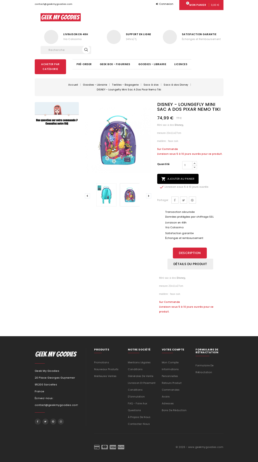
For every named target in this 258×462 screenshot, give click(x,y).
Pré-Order (84, 64)
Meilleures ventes (105, 376)
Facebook (38, 421)
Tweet (183, 200)
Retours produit (172, 382)
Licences (180, 64)
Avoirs (166, 396)
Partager (174, 200)
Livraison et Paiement (142, 382)
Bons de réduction (174, 410)
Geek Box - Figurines (115, 64)
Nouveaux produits (106, 369)
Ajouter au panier (178, 179)
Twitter (45, 421)
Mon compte (170, 362)
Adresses (168, 403)
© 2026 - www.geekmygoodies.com (199, 447)
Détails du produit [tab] (190, 263)
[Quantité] (187, 165)
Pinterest (192, 200)
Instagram (61, 421)
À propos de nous (139, 417)
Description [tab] (190, 253)
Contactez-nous (139, 423)
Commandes (171, 389)
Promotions (101, 362)
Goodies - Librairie (152, 64)
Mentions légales (139, 362)
